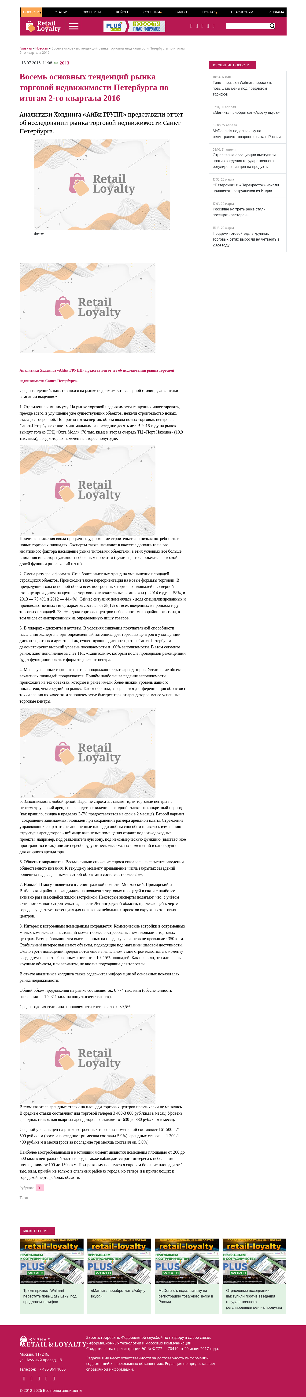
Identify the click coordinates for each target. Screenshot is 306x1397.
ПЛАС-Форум (242, 12)
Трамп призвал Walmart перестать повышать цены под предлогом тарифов (242, 88)
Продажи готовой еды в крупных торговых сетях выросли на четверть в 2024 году (246, 239)
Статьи (61, 12)
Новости (31, 12)
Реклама (276, 12)
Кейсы (122, 12)
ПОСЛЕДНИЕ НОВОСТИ (230, 65)
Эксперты (92, 12)
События (151, 12)
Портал (209, 12)
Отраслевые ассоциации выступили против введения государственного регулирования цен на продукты (244, 161)
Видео (181, 12)
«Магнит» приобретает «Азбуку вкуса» (246, 112)
